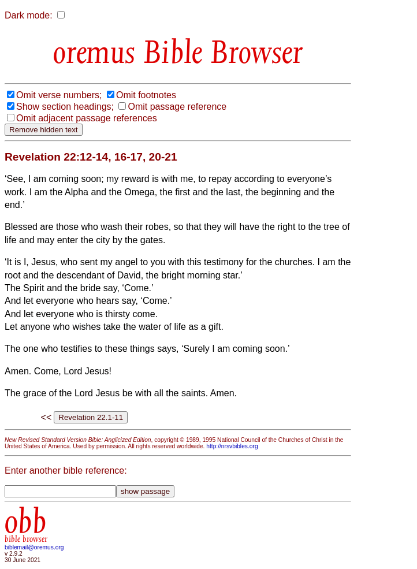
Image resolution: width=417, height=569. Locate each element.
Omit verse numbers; (59, 95)
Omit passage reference (177, 106)
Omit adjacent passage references (86, 118)
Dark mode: (29, 15)
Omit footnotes (146, 95)
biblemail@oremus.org (34, 547)
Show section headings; (65, 106)
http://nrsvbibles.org (232, 446)
